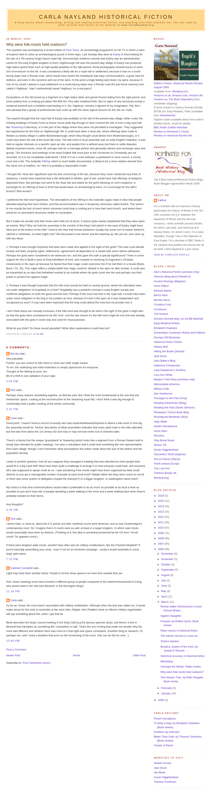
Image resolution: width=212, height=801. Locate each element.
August (165, 575)
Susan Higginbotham (166, 449)
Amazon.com (180, 95)
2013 (161, 511)
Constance (160, 309)
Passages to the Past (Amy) (170, 398)
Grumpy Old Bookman (167, 337)
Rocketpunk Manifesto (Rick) (171, 416)
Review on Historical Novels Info (173, 135)
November (167, 559)
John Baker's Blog (164, 360)
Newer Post (13, 655)
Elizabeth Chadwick (165, 328)
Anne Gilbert (161, 285)
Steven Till (160, 444)
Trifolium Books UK (165, 473)
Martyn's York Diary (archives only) (174, 379)
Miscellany (167, 661)
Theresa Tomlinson (165, 781)
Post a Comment (16, 649)
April (164, 596)
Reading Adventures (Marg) (170, 402)
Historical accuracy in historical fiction (183, 656)
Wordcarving (161, 477)
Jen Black (159, 772)
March (165, 601)
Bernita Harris (162, 300)
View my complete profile (171, 255)
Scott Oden (160, 431)
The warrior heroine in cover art (179, 635)
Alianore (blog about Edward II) (172, 276)
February (167, 688)
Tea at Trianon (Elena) (167, 459)
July (164, 580)
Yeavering (17, 127)
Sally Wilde (160, 421)
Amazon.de (195, 95)
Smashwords (167, 115)
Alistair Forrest (162, 763)
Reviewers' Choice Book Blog (171, 412)
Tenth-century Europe (166, 463)
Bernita (14, 353)
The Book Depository (181, 99)
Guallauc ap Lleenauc (167, 731)
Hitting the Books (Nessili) (169, 351)
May (164, 591)
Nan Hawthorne (163, 393)
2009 (161, 533)
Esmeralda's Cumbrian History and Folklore (179, 332)
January (166, 693)
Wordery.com (180, 91)
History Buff (161, 346)
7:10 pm (12, 559)
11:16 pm (13, 591)
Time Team (72, 50)
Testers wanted (170, 641)
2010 (161, 527)
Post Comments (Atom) (36, 662)
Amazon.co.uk (162, 95)
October (166, 564)
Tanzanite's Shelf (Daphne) (170, 454)
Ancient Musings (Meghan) (170, 281)
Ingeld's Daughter (171, 615)
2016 (161, 495)
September (168, 569)
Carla (13, 418)
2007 (161, 543)
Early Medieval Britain (167, 323)
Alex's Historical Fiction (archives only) (176, 271)
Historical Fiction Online (168, 342)
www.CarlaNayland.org (137, 25)
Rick (13, 390)
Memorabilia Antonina (167, 384)
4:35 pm (12, 509)
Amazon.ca (160, 99)
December (167, 553)
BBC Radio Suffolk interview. (171, 127)
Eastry (116, 54)
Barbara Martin (163, 290)
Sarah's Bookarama (165, 426)
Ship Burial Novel (164, 440)
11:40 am (38, 334)
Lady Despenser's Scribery (170, 370)
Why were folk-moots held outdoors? (36, 44)
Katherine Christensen (167, 365)
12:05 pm (13, 640)
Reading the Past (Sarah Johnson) (174, 407)
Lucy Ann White (163, 374)
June (164, 585)
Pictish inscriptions (165, 718)
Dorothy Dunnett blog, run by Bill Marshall (178, 318)
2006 (161, 549)
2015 (161, 500)
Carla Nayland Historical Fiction (106, 17)
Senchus (159, 435)
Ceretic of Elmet (163, 745)
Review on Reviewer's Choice (171, 131)
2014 (161, 506)
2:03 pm (12, 381)
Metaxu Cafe (161, 388)
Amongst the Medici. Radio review (181, 666)
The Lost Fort (162, 468)
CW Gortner (161, 313)
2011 (161, 522)
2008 (161, 538)
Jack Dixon (160, 356)
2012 (161, 516)
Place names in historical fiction (179, 630)
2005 (161, 700)
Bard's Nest (161, 295)
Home (76, 655)
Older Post (139, 655)
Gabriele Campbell (21, 568)
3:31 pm (12, 409)
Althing (46, 161)
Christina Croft (162, 304)
